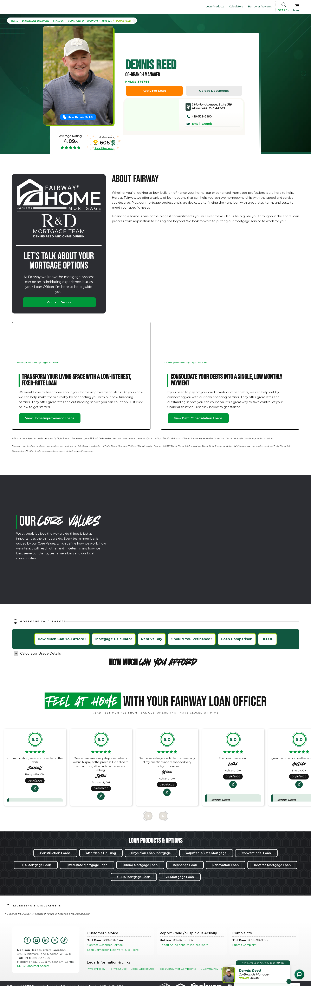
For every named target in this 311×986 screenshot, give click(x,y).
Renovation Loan (225, 865)
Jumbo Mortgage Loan (140, 865)
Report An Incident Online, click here (184, 944)
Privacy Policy (96, 968)
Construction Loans (55, 853)
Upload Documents (214, 91)
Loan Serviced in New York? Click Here (113, 949)
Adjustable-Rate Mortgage (206, 853)
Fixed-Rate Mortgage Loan (87, 865)
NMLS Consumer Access (33, 965)
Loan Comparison (236, 639)
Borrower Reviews (260, 6)
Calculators (236, 6)
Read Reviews (104, 148)
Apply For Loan (154, 91)
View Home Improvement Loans (49, 418)
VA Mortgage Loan (180, 877)
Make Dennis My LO (80, 117)
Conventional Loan (256, 853)
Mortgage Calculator (113, 639)
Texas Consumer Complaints (177, 968)
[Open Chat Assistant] (299, 974)
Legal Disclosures (142, 968)
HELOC (267, 639)
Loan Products (215, 6)
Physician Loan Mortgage (151, 853)
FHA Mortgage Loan (35, 865)
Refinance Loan (185, 865)
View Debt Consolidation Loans (198, 418)
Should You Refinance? (191, 639)
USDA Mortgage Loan (133, 877)
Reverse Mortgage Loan (272, 865)
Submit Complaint (244, 944)
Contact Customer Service (105, 944)
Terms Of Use (118, 968)
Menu (296, 10)
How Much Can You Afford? (62, 639)
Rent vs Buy (151, 639)
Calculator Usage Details (40, 653)
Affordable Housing (101, 853)
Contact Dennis (59, 302)
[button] (257, 971)
